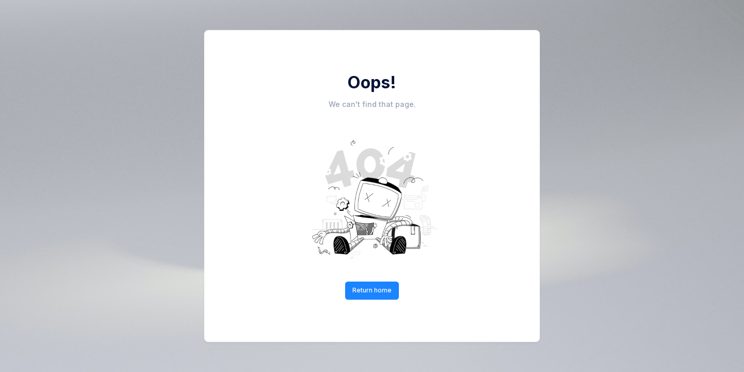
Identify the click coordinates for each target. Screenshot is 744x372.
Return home (372, 290)
